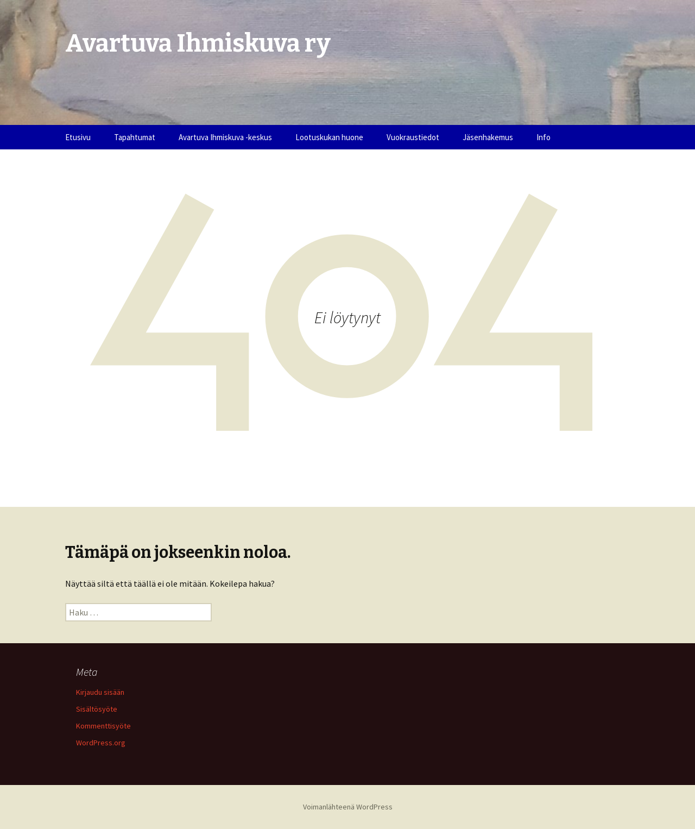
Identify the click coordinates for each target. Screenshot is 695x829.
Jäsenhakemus (488, 137)
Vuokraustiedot (413, 137)
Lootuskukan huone (329, 137)
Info (543, 137)
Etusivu (78, 137)
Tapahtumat (134, 137)
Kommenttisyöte (103, 726)
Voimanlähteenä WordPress (348, 807)
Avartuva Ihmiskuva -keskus (225, 137)
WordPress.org (100, 743)
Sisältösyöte (96, 709)
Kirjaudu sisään (100, 692)
